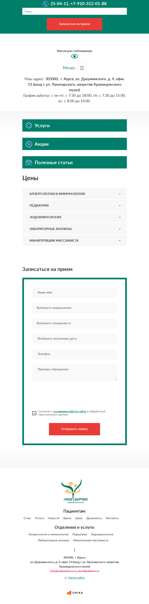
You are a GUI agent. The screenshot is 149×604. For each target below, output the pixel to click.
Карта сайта (76, 577)
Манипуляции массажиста (90, 540)
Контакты (112, 518)
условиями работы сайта (69, 411)
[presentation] (63, 395)
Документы (94, 518)
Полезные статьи (54, 162)
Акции (42, 144)
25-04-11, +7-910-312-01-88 (78, 4)
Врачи (67, 518)
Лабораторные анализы (53, 540)
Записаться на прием (74, 24)
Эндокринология (102, 534)
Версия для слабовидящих (74, 51)
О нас (27, 518)
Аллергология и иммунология (48, 534)
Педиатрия (79, 534)
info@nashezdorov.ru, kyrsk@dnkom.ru (74, 571)
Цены (79, 518)
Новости (53, 518)
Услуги (42, 125)
